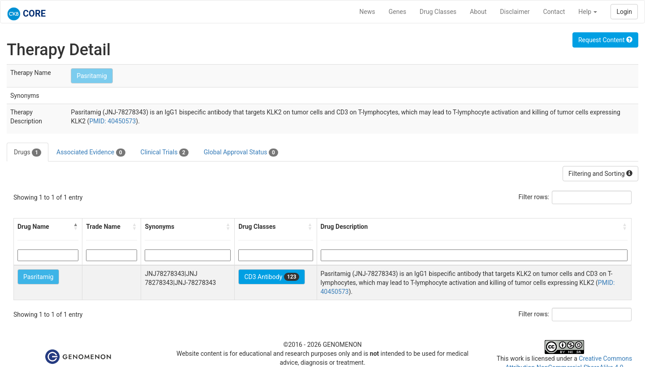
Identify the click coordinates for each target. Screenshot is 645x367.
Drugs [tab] (27, 153)
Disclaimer (514, 11)
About (478, 11)
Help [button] (587, 11)
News (367, 11)
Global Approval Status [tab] (241, 153)
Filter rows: (534, 197)
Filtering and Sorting (600, 173)
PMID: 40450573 (112, 121)
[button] (75, 226)
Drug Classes (438, 11)
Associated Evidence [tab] (90, 153)
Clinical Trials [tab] (165, 153)
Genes (397, 11)
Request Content (605, 40)
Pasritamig (92, 75)
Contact (554, 11)
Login (624, 11)
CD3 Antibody (271, 277)
